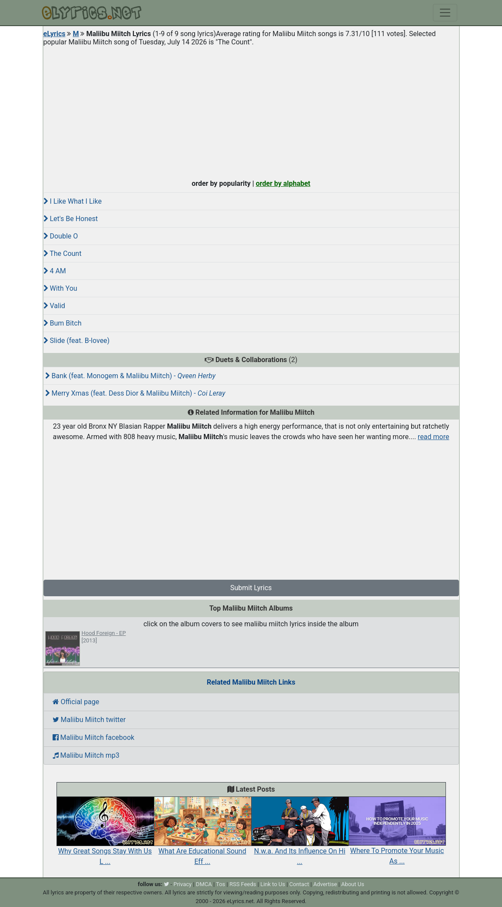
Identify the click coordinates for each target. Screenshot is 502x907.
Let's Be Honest (70, 219)
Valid (54, 306)
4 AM (54, 271)
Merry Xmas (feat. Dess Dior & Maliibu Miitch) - (135, 393)
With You (60, 288)
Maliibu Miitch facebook (94, 737)
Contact (299, 884)
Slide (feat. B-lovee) (76, 340)
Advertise (325, 884)
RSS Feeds (242, 884)
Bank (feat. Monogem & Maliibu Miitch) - (130, 376)
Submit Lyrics (251, 588)
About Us (352, 884)
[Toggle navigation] (445, 12)
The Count (62, 253)
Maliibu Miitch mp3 (86, 755)
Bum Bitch (62, 323)
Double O (60, 236)
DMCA (204, 884)
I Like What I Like (72, 201)
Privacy (182, 884)
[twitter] (166, 884)
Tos (220, 884)
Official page (76, 702)
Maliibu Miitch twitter (89, 720)
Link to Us (272, 884)
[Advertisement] (251, 110)
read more (433, 437)
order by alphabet (283, 183)
